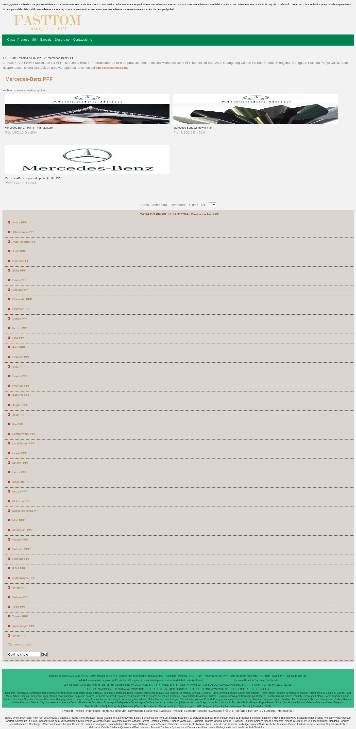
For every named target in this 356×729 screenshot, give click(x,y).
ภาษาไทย (240, 710)
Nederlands (166, 706)
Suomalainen (232, 706)
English (270, 710)
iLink (83, 684)
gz (103, 684)
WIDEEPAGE (139, 684)
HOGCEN (93, 689)
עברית (259, 710)
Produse (23, 39)
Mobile (89, 706)
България (190, 710)
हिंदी (267, 706)
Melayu (165, 710)
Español (100, 706)
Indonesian (93, 710)
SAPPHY (247, 684)
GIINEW (208, 689)
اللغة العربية (193, 706)
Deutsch (141, 706)
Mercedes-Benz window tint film (193, 127)
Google (119, 684)
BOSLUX (213, 684)
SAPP (171, 689)
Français (127, 706)
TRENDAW (119, 689)
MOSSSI (106, 689)
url (99, 684)
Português (114, 706)
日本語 (179, 706)
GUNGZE (182, 689)
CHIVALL (274, 684)
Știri (34, 39)
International (284, 710)
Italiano (152, 706)
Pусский (67, 710)
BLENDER (241, 689)
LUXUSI (150, 689)
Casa (11, 39)
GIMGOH (286, 684)
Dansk (218, 706)
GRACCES (195, 689)
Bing (127, 684)
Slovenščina (135, 710)
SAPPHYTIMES (159, 684)
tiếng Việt (120, 710)
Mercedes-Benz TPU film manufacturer (29, 127)
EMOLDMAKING (230, 684)
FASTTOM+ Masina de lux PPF (23, 57)
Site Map (91, 684)
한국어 (227, 710)
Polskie (79, 710)
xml (112, 684)
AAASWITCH (198, 684)
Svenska (257, 706)
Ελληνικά (215, 710)
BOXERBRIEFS (259, 689)
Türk (250, 710)
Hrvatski (176, 710)
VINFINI (184, 684)
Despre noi (62, 39)
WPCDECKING (224, 689)
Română (107, 710)
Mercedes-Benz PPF (60, 57)
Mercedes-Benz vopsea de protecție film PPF (33, 178)
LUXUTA (161, 689)
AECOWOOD (135, 689)
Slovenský (151, 710)
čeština (202, 710)
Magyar (207, 706)
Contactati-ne (82, 39)
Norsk (246, 706)
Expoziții (46, 39)
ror (107, 684)
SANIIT (174, 684)
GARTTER (261, 684)
